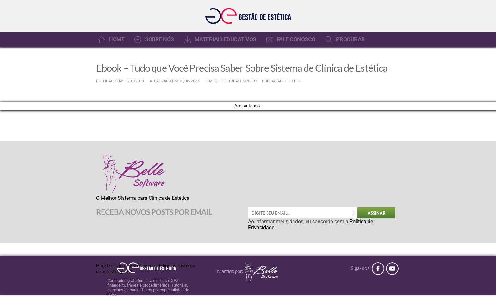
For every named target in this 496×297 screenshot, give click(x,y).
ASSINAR (377, 213)
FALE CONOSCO (296, 39)
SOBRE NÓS (159, 39)
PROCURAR (350, 39)
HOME (116, 39)
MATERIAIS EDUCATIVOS (225, 39)
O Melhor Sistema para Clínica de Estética (142, 198)
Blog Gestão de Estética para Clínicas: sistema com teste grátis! (145, 267)
